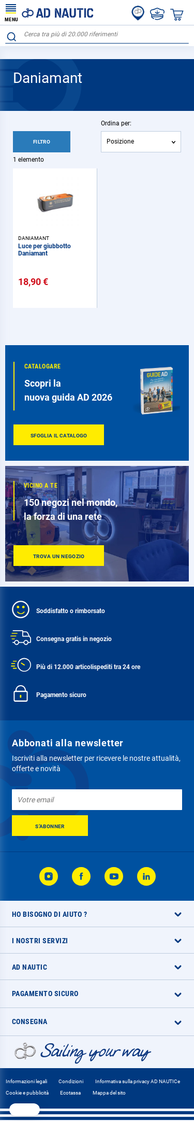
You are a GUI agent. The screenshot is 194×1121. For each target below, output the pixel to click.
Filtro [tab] (41, 142)
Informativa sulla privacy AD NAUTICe (137, 1081)
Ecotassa (70, 1093)
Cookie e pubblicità (27, 1093)
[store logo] (49, 12)
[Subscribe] (50, 825)
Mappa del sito (109, 1093)
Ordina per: (116, 123)
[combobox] (97, 34)
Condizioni (70, 1081)
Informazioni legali (26, 1081)
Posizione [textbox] (120, 141)
